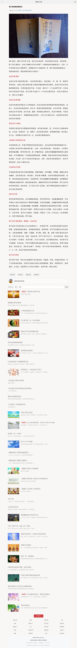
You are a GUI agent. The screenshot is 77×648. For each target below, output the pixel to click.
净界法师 (46, 626)
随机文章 (28, 274)
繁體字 (19, 10)
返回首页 (32, 640)
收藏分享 (36, 274)
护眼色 (26, 10)
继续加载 (38, 616)
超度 (31, 620)
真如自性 (62, 623)
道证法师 (15, 620)
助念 (46, 633)
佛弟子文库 (39, 2)
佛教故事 (46, 630)
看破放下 (15, 626)
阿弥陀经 (46, 620)
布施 (15, 630)
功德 (15, 623)
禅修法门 (31, 623)
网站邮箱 (45, 640)
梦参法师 (62, 633)
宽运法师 (46, 623)
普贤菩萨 (31, 633)
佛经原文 (41, 640)
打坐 (62, 620)
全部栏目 (20, 274)
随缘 (15, 633)
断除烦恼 (62, 626)
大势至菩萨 (30, 630)
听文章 (30, 10)
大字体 (23, 10)
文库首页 (12, 274)
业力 (31, 626)
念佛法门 (62, 630)
